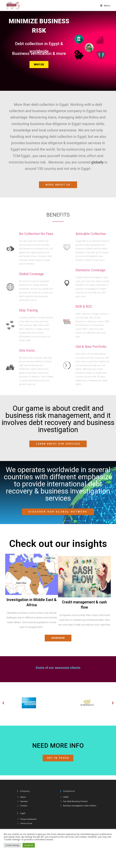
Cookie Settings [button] (12, 845)
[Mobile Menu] (105, 5)
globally (97, 162)
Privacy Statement (28, 819)
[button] (3, 703)
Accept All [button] (28, 845)
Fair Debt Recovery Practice (75, 801)
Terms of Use (26, 823)
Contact (23, 805)
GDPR (65, 797)
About (23, 797)
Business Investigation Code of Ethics (79, 805)
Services (24, 801)
